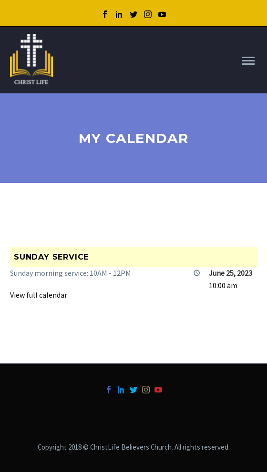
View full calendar (38, 295)
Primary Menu (248, 61)
